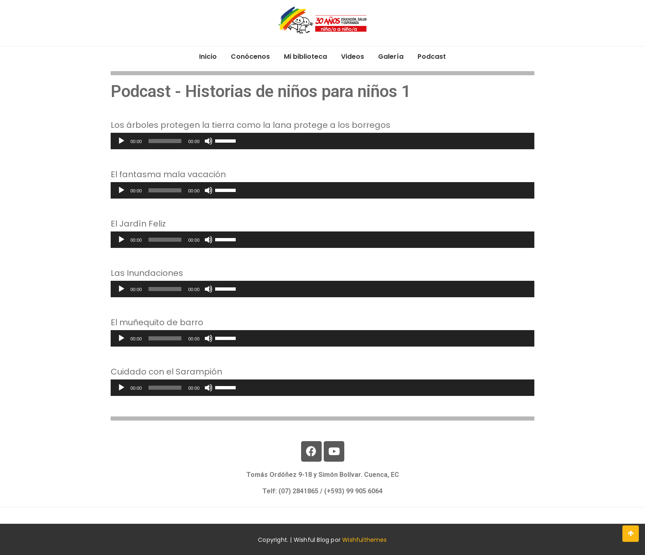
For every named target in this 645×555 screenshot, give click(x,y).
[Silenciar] (208, 141)
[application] (322, 141)
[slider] (165, 141)
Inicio (208, 56)
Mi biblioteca (305, 56)
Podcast (432, 56)
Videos (352, 56)
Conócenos (250, 56)
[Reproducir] (121, 141)
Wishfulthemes (364, 540)
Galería (391, 56)
